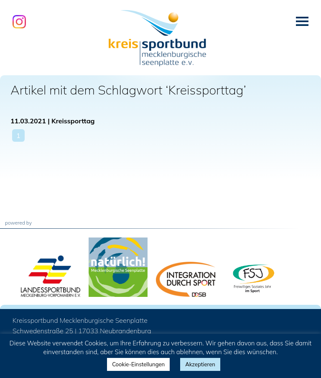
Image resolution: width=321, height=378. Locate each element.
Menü (302, 21)
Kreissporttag (72, 121)
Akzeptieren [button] (200, 364)
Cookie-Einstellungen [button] (138, 364)
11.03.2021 (28, 121)
